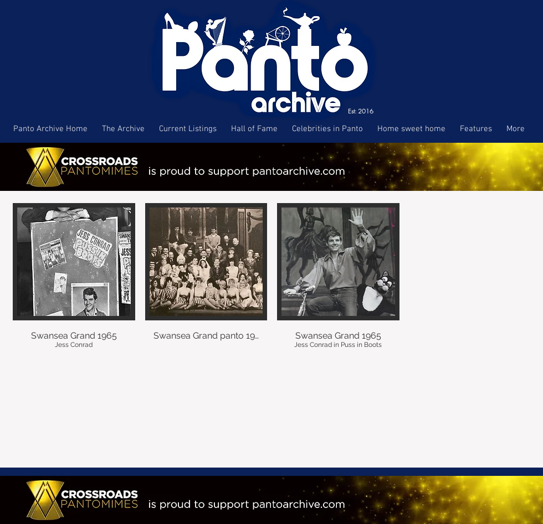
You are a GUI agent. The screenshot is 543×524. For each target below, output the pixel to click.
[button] (74, 284)
